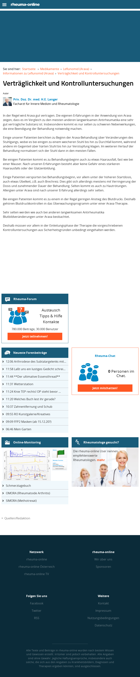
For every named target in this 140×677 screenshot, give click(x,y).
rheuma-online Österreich (37, 567)
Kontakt (103, 603)
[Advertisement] (70, 36)
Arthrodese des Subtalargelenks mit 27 (37, 361)
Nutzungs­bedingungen (103, 618)
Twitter (36, 611)
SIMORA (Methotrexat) (21, 501)
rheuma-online (36, 559)
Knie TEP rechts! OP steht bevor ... (33, 392)
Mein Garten (18, 429)
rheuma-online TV (36, 574)
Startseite (29, 69)
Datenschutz (103, 625)
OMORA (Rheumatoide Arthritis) (28, 493)
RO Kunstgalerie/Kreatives (28, 414)
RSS (36, 618)
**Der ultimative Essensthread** (33, 377)
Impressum (103, 611)
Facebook (36, 603)
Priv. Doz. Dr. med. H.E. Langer (35, 99)
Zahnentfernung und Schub (29, 407)
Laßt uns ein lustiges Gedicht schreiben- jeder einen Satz (37, 369)
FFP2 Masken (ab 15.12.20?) (28, 422)
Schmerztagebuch (18, 486)
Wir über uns (103, 559)
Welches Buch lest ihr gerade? (30, 399)
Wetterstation (19, 384)
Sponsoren (103, 567)
